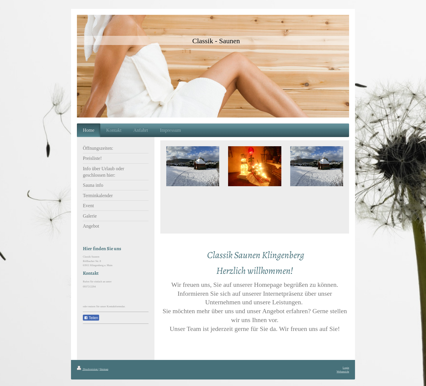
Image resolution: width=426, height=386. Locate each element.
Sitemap (103, 369)
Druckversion (87, 369)
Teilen (91, 318)
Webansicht (343, 371)
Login (346, 367)
